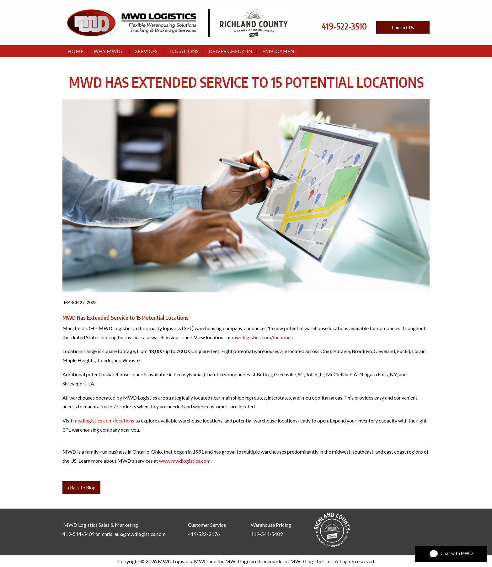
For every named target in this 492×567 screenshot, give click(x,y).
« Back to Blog (81, 487)
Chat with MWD (451, 554)
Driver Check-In (230, 51)
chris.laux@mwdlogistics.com (134, 534)
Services (146, 51)
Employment (280, 51)
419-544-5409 (78, 534)
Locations (184, 51)
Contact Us (403, 27)
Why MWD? (108, 51)
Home (75, 51)
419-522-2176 (204, 534)
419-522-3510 (344, 26)
